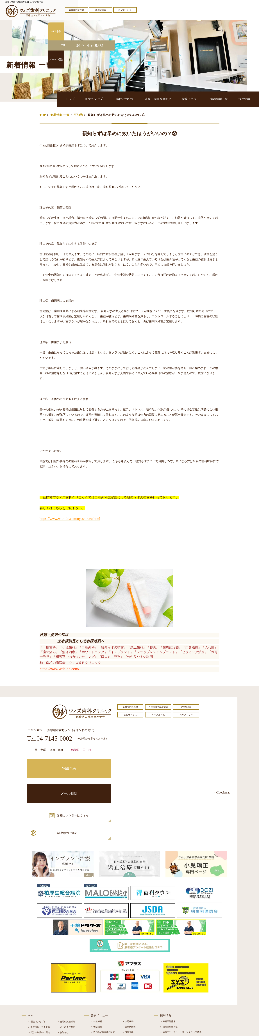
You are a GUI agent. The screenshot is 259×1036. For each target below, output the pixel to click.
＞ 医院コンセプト (37, 973)
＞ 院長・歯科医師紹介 (39, 989)
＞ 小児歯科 (127, 972)
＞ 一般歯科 (96, 972)
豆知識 (78, 114)
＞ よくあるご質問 (66, 978)
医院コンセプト (105, 99)
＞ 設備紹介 (33, 994)
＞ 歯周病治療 (129, 978)
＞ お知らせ (63, 983)
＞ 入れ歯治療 (97, 999)
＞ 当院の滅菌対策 (66, 973)
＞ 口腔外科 (127, 983)
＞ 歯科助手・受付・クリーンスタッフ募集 (180, 983)
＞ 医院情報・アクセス (39, 978)
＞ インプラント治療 (132, 989)
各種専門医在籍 (76, 10)
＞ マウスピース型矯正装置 (135, 1005)
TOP (43, 114)
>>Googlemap (221, 792)
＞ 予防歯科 (96, 978)
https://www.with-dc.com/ (59, 669)
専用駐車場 (100, 10)
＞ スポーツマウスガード (103, 1005)
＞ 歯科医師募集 (168, 972)
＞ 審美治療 (96, 994)
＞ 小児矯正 (127, 999)
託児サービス (125, 10)
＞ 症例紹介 (63, 994)
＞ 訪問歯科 (127, 1010)
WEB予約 (49, 764)
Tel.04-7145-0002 (49, 738)
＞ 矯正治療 (127, 994)
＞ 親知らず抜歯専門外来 (103, 983)
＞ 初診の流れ (34, 1000)
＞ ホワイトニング (99, 989)
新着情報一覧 (222, 99)
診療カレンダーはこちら (53, 780)
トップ (81, 99)
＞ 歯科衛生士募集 (169, 978)
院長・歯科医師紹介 (164, 99)
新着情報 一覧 (59, 114)
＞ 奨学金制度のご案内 (39, 983)
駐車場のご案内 (98, 780)
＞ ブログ (61, 989)
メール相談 (98, 764)
